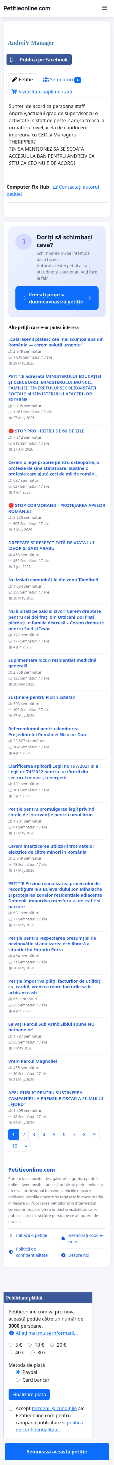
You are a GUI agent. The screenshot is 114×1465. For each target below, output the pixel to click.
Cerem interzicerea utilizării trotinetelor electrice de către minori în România (51, 866)
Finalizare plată (29, 1411)
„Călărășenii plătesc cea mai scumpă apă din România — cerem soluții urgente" (56, 359)
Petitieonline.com (27, 8)
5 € (18, 1362)
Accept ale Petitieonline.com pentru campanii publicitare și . (50, 1436)
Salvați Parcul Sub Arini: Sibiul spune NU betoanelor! (51, 1044)
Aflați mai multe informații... (43, 1350)
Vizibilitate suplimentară (42, 91)
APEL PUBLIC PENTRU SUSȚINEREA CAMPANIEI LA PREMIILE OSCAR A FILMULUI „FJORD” (55, 1115)
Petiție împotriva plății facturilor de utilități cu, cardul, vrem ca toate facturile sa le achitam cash (55, 1004)
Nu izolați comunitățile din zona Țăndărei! (53, 597)
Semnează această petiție (57, 220)
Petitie (22, 79)
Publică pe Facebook (37, 59)
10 (14, 1163)
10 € (39, 1362)
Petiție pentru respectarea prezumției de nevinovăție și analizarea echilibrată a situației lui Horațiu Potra (52, 961)
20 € (61, 1362)
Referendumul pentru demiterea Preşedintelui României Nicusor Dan (47, 749)
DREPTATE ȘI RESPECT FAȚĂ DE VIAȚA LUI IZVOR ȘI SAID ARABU (51, 563)
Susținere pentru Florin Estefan (42, 714)
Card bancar (36, 1397)
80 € (42, 1370)
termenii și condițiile (54, 1425)
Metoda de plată (27, 1382)
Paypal (30, 1389)
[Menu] (104, 8)
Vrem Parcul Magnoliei (32, 1078)
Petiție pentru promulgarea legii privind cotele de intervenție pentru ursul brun (51, 829)
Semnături (62, 79)
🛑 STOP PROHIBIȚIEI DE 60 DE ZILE (46, 448)
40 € (20, 1370)
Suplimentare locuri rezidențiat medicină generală (52, 680)
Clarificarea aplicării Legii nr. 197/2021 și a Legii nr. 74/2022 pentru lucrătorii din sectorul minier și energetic (53, 789)
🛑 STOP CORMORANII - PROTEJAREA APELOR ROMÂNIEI (56, 525)
